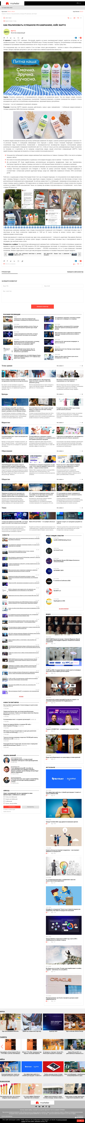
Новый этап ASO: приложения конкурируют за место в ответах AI (23, 582)
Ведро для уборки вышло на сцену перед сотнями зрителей (63, 757)
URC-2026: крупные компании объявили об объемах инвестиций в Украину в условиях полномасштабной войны (24, 634)
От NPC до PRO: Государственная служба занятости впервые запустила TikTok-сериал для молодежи (23, 679)
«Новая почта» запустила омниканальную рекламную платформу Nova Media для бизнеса (26, 319)
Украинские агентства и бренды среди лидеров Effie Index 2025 (23, 595)
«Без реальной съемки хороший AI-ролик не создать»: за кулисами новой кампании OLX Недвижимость (62, 700)
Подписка (82, 3)
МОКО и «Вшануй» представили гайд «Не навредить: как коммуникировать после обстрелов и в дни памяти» (24, 350)
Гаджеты (3, 1037)
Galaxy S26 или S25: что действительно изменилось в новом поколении (74, 1052)
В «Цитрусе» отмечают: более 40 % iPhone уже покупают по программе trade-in (53, 1052)
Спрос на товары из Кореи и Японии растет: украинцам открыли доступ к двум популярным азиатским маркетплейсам (23, 672)
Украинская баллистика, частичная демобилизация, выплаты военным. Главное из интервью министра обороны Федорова (20, 712)
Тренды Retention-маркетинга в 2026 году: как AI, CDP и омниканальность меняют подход (61, 939)
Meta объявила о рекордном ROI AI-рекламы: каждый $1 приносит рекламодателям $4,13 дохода (67, 327)
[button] (82, 365)
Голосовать (12, 806)
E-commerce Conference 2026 (62, 580)
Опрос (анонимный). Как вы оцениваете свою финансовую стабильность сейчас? (17, 793)
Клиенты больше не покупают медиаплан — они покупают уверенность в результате (62, 850)
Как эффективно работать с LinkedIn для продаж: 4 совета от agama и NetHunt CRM (63, 792)
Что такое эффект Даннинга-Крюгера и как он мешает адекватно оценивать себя (32, 1096)
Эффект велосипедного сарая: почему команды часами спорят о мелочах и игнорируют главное (53, 1096)
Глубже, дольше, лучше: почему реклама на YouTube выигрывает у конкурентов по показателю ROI (53, 1074)
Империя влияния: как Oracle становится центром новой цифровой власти (62, 998)
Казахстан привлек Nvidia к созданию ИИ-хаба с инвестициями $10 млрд (17, 724)
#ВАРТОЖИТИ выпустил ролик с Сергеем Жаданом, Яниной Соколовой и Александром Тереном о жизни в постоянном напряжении (22, 660)
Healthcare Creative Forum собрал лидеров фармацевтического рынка (23, 653)
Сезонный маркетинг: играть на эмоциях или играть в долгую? (10, 1074)
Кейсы (2, 1059)
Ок (80, 1120)
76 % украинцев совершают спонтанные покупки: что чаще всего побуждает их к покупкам (67, 318)
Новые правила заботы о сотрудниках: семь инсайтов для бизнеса (22, 640)
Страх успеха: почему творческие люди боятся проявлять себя (74, 1096)
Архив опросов (7, 811)
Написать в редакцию (10, 263)
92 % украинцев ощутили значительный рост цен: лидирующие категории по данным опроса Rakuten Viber (23, 615)
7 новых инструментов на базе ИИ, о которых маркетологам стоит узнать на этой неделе (26, 334)
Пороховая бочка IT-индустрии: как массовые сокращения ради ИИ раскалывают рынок (20, 744)
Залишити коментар (42, 306)
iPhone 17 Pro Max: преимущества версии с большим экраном (31, 1052)
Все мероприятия (63, 608)
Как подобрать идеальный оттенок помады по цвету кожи (20, 704)
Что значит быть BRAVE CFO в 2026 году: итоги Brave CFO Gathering (22, 685)
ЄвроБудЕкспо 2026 (59, 600)
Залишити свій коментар (75, 271)
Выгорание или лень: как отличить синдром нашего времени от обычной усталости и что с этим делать (10, 1096)
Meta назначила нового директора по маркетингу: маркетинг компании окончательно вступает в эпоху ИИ (68, 334)
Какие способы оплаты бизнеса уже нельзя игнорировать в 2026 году (66, 357)
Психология (5, 1081)
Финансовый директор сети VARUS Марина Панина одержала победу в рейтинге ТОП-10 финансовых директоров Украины (27, 356)
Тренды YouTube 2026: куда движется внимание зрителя (62, 821)
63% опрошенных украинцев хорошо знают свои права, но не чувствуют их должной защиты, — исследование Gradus (22, 621)
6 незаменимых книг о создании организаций (16, 719)
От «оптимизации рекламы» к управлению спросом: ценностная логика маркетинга (61, 880)
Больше (21, 696)
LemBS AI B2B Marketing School (62, 539)
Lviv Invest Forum (58, 549)
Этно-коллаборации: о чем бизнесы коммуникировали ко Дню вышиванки (74, 1074)
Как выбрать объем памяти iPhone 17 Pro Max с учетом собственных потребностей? (10, 1052)
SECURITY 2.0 (57, 590)
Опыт (69, 18)
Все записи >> (60, 365)
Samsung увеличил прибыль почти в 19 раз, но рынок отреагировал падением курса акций (26, 326)
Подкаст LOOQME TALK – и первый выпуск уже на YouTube (62, 728)
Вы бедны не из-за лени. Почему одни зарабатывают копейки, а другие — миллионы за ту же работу (63, 968)
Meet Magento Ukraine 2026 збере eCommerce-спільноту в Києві (67, 560)
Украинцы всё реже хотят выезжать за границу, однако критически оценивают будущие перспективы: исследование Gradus (26, 342)
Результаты (30, 806)
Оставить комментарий (9, 809)
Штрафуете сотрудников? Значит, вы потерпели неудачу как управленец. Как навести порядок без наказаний (63, 909)
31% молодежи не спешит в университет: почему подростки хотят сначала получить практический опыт (24, 627)
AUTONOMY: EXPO (59, 570)
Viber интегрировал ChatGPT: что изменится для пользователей (23, 690)
